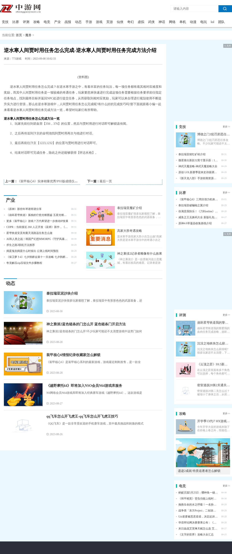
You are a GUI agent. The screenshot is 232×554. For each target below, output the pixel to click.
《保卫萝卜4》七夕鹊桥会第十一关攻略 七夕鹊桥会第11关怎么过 (37, 257)
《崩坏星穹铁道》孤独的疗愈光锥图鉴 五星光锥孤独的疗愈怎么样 (37, 215)
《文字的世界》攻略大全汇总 (196, 534)
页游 (109, 22)
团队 (221, 22)
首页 (19, 35)
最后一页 (106, 181)
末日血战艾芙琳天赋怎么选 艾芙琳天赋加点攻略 (198, 528)
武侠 (151, 22)
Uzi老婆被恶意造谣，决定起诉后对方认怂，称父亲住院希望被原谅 (198, 516)
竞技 (5, 22)
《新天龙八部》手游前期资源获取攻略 (198, 178)
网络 (172, 22)
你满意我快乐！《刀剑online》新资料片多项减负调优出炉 (198, 211)
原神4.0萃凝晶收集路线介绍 (195, 223)
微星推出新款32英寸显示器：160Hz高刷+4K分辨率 (198, 160)
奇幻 (130, 22)
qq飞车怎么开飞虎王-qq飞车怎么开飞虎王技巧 (82, 416)
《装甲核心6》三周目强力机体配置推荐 (198, 199)
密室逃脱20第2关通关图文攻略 (213, 385)
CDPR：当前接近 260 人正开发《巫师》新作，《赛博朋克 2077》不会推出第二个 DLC (37, 227)
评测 (26, 22)
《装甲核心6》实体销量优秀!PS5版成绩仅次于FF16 (52, 181)
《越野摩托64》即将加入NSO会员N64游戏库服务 (84, 386)
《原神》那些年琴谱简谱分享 (24, 209)
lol (212, 22)
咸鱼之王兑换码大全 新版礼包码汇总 (198, 217)
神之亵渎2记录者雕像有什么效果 (139, 253)
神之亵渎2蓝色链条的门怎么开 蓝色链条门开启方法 (86, 324)
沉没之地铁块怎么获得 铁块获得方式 (213, 343)
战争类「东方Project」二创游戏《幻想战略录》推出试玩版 (198, 510)
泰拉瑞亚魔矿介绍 (129, 208)
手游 (88, 22)
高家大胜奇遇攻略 (129, 230)
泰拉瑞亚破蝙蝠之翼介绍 (193, 205)
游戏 (99, 22)
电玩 (203, 22)
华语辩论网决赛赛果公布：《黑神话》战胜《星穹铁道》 (198, 522)
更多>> (226, 126)
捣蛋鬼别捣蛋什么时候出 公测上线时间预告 (32, 251)
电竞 (47, 22)
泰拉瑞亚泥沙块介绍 (62, 293)
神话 (162, 22)
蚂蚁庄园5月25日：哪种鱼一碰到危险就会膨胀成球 (198, 492)
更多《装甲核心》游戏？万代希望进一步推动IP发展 (37, 221)
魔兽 (28, 35)
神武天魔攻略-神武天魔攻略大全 (197, 166)
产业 (57, 22)
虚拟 (141, 22)
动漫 (193, 22)
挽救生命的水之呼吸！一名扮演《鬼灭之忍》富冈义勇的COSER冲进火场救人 (198, 504)
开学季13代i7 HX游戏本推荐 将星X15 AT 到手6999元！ (213, 421)
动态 (78, 22)
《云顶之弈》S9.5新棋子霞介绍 (213, 364)
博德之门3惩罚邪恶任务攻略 (213, 134)
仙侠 (120, 22)
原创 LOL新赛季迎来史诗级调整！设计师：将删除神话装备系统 (198, 172)
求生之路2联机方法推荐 (20, 245)
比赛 (15, 22)
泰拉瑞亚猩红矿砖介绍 (192, 154)
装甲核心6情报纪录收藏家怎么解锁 (73, 355)
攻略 (36, 22)
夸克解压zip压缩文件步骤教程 (24, 263)
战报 (68, 22)
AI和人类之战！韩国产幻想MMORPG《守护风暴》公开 (37, 239)
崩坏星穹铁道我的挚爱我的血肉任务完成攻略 (213, 322)
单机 (182, 22)
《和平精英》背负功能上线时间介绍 (198, 498)
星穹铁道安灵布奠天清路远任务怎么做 (29, 233)
